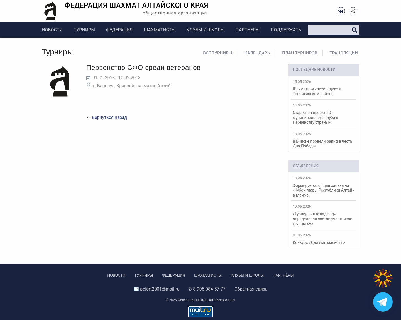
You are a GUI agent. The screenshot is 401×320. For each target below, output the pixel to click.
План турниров (299, 53)
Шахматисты (159, 30)
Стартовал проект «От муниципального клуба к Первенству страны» (324, 114)
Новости (52, 30)
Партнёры (248, 30)
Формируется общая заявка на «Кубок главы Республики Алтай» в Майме (324, 186)
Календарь (257, 53)
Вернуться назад (109, 117)
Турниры (84, 30)
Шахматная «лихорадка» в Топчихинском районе (324, 88)
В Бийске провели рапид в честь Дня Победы (324, 140)
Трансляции (343, 53)
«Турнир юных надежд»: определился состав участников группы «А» (324, 215)
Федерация (119, 30)
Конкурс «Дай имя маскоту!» (324, 239)
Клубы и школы (205, 30)
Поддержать (286, 30)
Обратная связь (251, 289)
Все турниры (217, 53)
